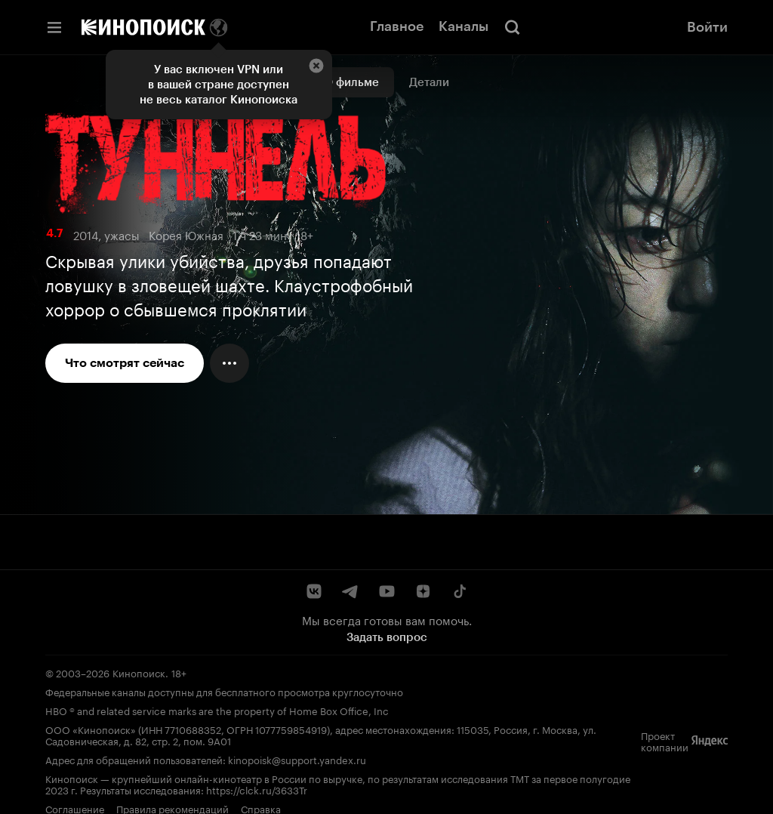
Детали (429, 82)
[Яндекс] (709, 740)
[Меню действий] (229, 363)
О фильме (351, 82)
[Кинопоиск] (143, 27)
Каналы (463, 26)
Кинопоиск (138, 672)
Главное (396, 26)
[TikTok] (459, 591)
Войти (707, 27)
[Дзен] (423, 591)
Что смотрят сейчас (124, 363)
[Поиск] (513, 27)
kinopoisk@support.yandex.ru (297, 758)
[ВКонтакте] (314, 591)
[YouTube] (386, 591)
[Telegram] (350, 591)
